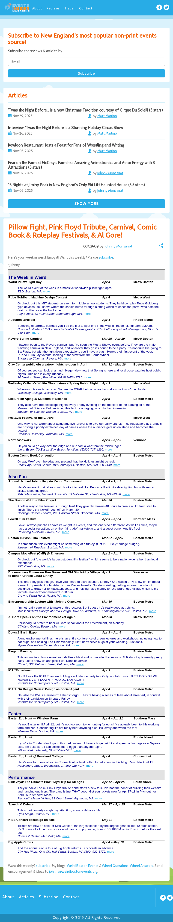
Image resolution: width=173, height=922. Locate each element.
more (46, 291)
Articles (26, 896)
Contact (85, 8)
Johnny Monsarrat (118, 246)
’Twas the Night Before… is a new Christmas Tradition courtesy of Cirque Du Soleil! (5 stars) (85, 110)
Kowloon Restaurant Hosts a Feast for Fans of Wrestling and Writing (66, 145)
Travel (70, 8)
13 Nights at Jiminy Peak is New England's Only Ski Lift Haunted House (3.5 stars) (76, 185)
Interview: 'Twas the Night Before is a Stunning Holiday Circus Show (65, 127)
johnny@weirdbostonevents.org (73, 871)
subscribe (106, 257)
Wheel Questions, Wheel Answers (127, 866)
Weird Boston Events (82, 866)
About (37, 8)
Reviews (53, 8)
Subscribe (48, 896)
